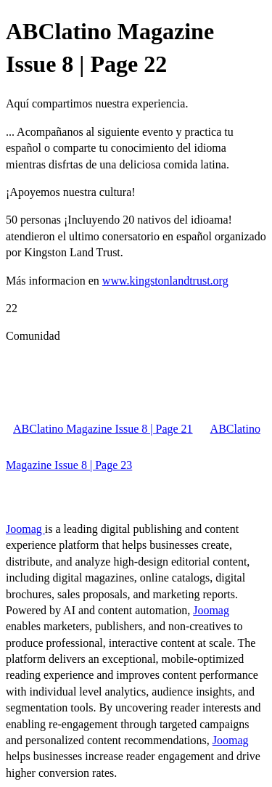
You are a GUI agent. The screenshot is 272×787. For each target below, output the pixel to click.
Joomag (25, 529)
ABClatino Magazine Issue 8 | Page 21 (103, 429)
